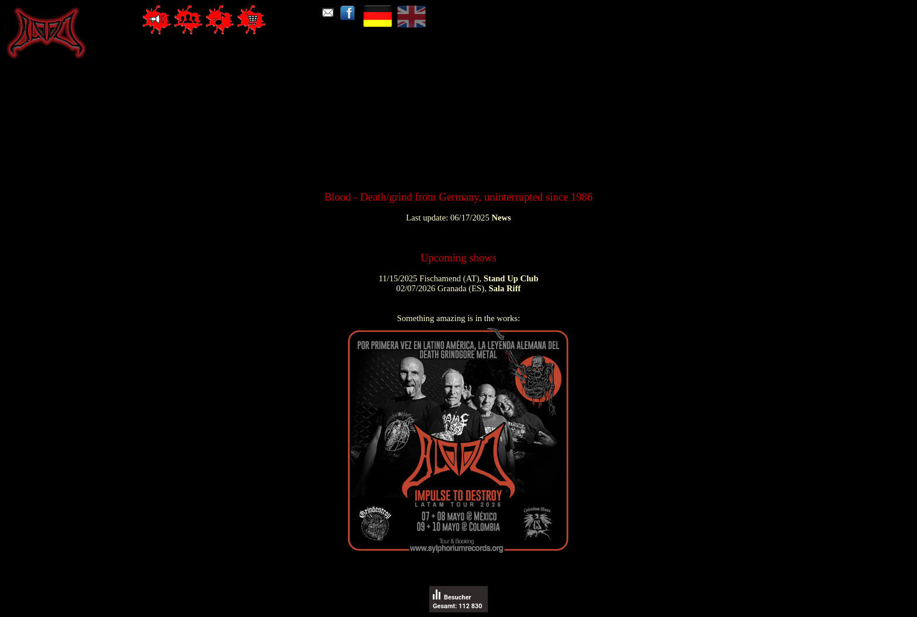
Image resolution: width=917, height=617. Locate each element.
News (501, 217)
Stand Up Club (511, 278)
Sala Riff (504, 288)
